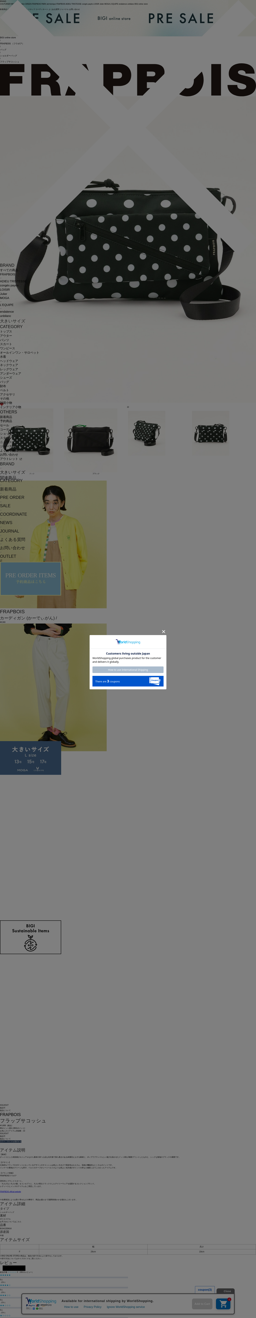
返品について (5, 1110)
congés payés (9, 285)
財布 (3, 386)
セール (4, 425)
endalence (7, 311)
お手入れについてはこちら (10, 1222)
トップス (6, 331)
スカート (6, 344)
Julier (3, 294)
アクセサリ (7, 394)
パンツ (4, 340)
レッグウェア (9, 369)
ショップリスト (10, 433)
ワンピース (7, 348)
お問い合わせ (9, 454)
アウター (6, 335)
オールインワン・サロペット (19, 352)
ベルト (4, 390)
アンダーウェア (10, 373)
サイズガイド (23, 1258)
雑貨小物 (6, 403)
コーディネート (10, 429)
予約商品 (6, 421)
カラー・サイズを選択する (10, 1141)
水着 (3, 356)
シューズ (6, 377)
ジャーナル (7, 446)
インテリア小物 (10, 407)
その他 (4, 398)
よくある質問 (9, 450)
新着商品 (6, 417)
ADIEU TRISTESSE (13, 281)
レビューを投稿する (14, 1268)
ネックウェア (9, 365)
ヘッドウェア (9, 361)
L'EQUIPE (7, 305)
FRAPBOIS (7, 274)
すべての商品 (9, 270)
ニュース (6, 442)
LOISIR (5, 289)
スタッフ (6, 438)
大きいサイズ (12, 321)
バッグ (4, 382)
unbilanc (5, 316)
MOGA (4, 298)
